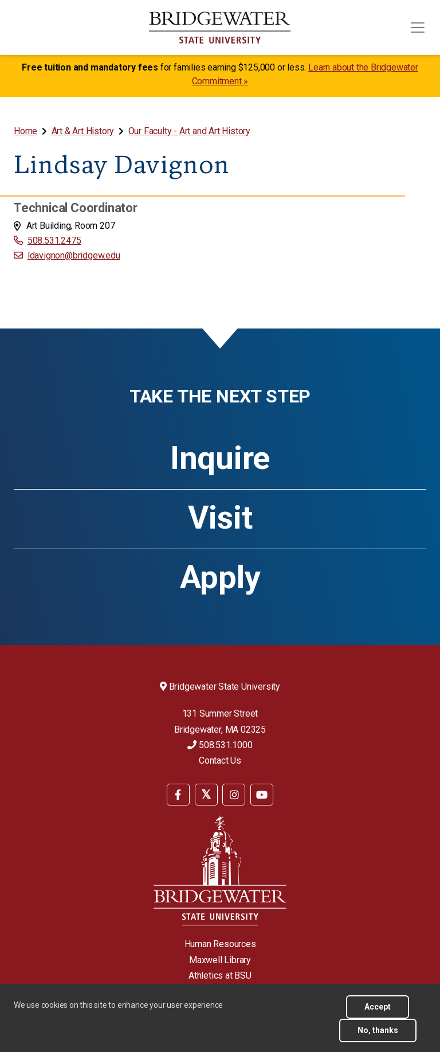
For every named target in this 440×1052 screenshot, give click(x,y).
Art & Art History (83, 131)
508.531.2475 (54, 240)
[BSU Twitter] (206, 794)
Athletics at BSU (220, 975)
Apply (220, 577)
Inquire (220, 458)
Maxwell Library (220, 960)
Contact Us (220, 760)
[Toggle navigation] (417, 27)
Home (25, 131)
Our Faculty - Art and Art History (189, 131)
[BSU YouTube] (261, 794)
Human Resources (220, 943)
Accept (377, 1006)
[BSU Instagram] (233, 794)
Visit (220, 518)
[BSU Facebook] (178, 794)
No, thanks (378, 1030)
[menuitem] (27, 131)
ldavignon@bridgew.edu (74, 255)
